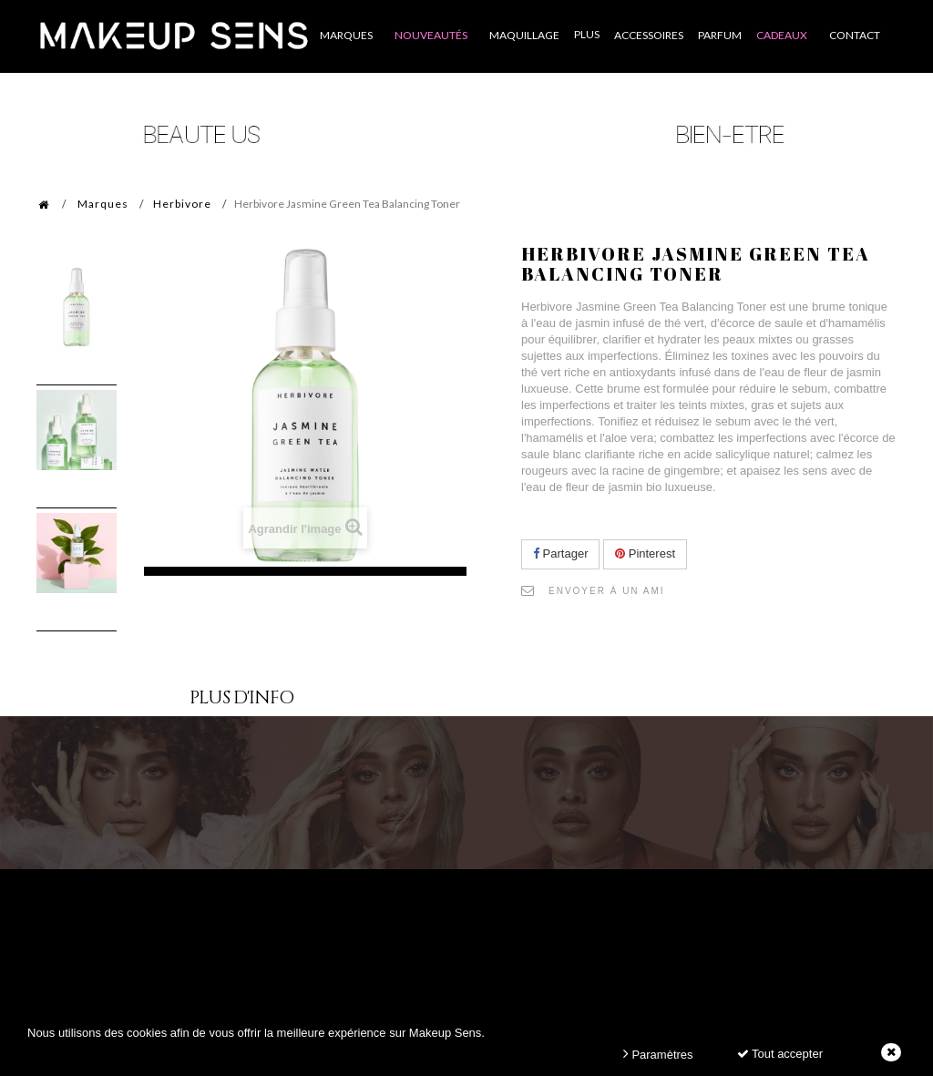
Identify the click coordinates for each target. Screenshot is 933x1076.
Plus (587, 34)
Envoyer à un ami (607, 591)
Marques (102, 203)
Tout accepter (780, 1054)
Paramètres (658, 1053)
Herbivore (182, 203)
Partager (560, 553)
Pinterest (645, 553)
